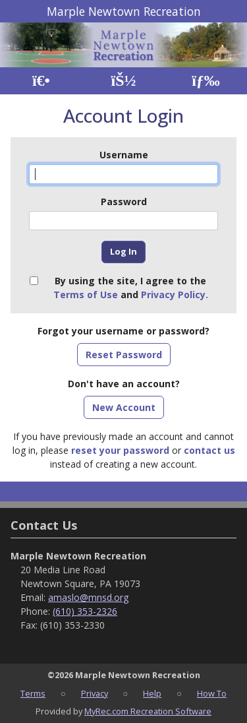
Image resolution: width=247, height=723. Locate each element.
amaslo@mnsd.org (88, 597)
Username (123, 154)
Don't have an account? (124, 383)
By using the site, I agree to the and (130, 287)
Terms (32, 693)
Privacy (94, 693)
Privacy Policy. (174, 294)
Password (124, 201)
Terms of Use (85, 294)
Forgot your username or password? (123, 331)
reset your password (120, 450)
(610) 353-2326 (85, 611)
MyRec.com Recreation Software (147, 711)
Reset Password (124, 354)
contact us (209, 450)
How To (212, 693)
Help (152, 693)
